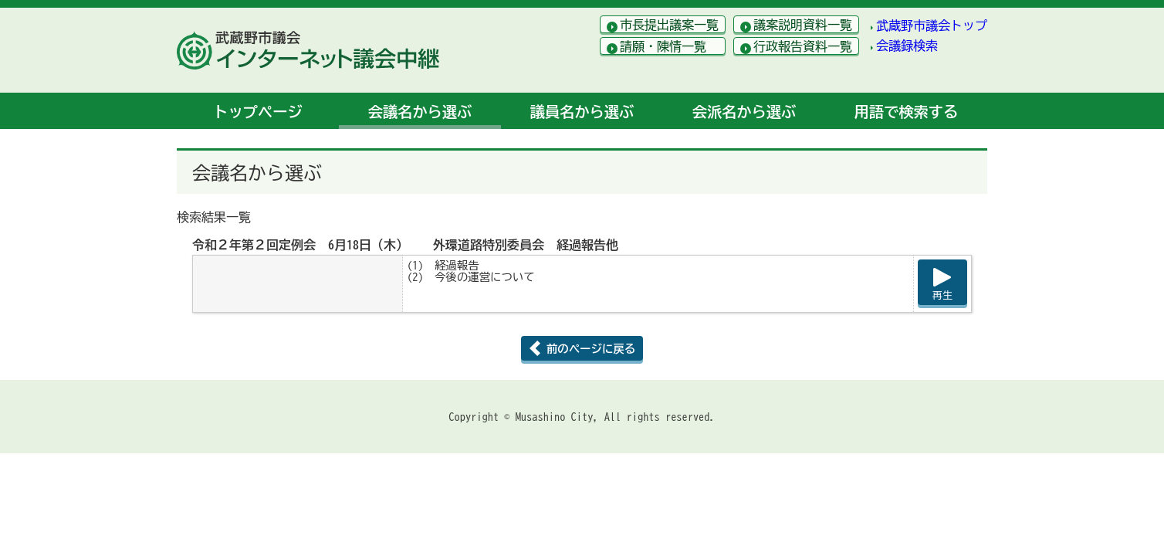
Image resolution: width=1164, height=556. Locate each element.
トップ (257, 111)
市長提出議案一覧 (669, 25)
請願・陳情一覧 (663, 46)
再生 (942, 295)
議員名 (582, 111)
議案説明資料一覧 (802, 25)
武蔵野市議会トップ (931, 25)
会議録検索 (907, 45)
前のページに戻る (590, 348)
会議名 (420, 111)
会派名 (744, 111)
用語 (906, 111)
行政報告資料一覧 (802, 46)
